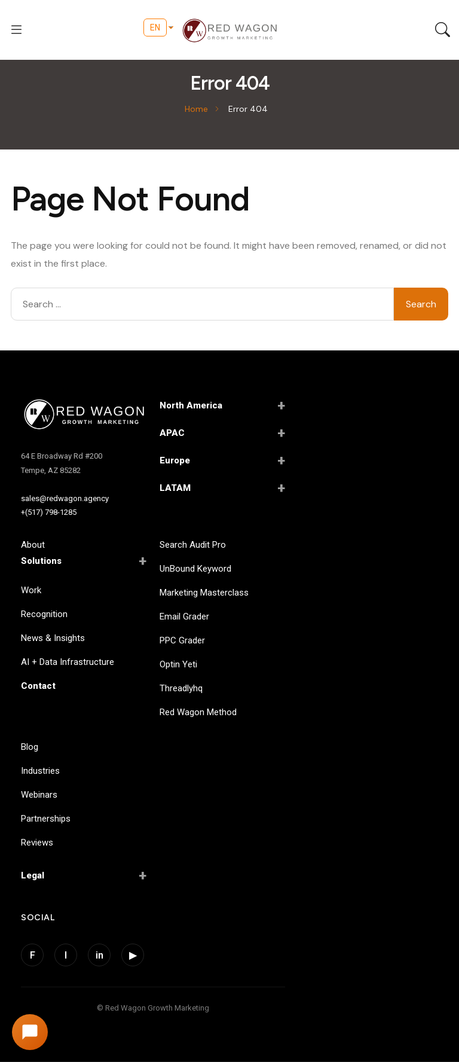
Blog (29, 746)
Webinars (39, 794)
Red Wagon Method (198, 712)
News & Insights (53, 638)
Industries (40, 770)
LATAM (222, 488)
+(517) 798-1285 (48, 512)
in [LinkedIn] (99, 955)
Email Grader (184, 616)
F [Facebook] (32, 955)
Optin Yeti (178, 664)
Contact (38, 685)
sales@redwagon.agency (65, 498)
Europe (222, 460)
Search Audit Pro (193, 544)
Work (31, 590)
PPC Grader (182, 640)
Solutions (83, 561)
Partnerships (46, 818)
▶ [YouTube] (132, 955)
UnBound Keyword (195, 568)
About (33, 544)
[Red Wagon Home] (83, 415)
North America (222, 405)
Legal (83, 875)
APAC (222, 433)
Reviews (37, 842)
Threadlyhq (181, 688)
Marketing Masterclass (204, 592)
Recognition (44, 614)
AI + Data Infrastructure (67, 662)
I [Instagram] (66, 955)
